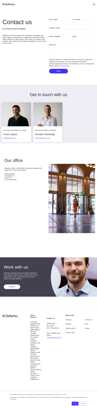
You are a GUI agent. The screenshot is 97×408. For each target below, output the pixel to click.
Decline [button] (83, 403)
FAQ (86, 323)
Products (69, 319)
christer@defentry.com (43, 138)
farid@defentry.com (10, 138)
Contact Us (88, 319)
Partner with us (71, 327)
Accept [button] (75, 403)
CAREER (12, 286)
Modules (68, 323)
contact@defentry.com (54, 337)
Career (87, 327)
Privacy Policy (62, 394)
